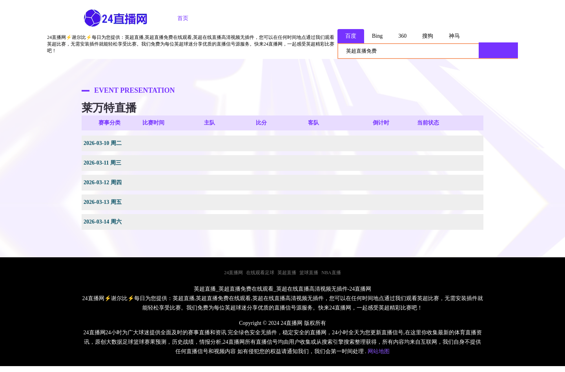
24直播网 (233, 272)
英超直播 (286, 272)
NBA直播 (331, 272)
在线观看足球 (260, 272)
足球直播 (221, 18)
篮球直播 (265, 18)
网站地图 (379, 351)
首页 (182, 18)
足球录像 (309, 18)
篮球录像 (353, 18)
